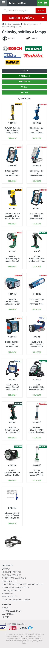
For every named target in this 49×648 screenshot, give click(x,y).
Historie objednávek (11, 611)
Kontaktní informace (11, 572)
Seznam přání (8, 614)
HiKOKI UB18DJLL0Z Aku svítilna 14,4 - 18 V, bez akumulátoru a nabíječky (37, 261)
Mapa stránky (8, 594)
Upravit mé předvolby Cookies (16, 600)
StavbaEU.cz (21, 624)
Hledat (41, 10)
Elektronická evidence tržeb (15, 587)
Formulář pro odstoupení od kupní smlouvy (22, 584)
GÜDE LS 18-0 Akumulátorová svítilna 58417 (12, 387)
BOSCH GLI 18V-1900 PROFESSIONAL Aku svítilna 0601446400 (12, 175)
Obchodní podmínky (11, 575)
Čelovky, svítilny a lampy (12, 27)
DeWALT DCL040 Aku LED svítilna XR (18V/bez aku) (12, 216)
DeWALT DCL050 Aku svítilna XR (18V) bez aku (12, 130)
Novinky (5, 617)
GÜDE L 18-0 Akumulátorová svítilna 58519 (37, 344)
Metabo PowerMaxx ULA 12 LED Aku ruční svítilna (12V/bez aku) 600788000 (12, 432)
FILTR (24, 71)
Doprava (6, 569)
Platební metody (9, 581)
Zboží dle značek (10, 597)
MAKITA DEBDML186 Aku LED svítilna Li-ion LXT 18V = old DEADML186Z (12, 304)
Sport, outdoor (14, 24)
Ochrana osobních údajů (14, 578)
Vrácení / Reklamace (11, 591)
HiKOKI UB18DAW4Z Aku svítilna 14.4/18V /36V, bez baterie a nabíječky (12, 475)
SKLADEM (26, 98)
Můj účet (6, 608)
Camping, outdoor (31, 24)
